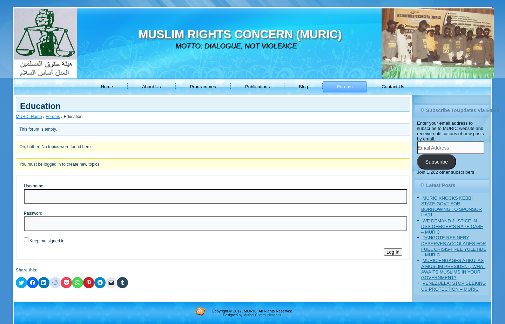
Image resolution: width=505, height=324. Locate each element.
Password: (33, 213)
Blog (303, 86)
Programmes (203, 86)
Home (107, 86)
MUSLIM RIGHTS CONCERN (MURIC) (240, 34)
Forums (344, 86)
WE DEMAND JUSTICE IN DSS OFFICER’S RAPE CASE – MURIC (452, 226)
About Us (151, 86)
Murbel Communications (262, 315)
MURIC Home (29, 116)
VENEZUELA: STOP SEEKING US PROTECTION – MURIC (453, 286)
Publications (257, 86)
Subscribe (436, 162)
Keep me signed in (46, 241)
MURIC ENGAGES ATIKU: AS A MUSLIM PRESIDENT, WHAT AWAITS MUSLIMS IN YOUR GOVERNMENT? (453, 269)
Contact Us (393, 86)
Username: (34, 186)
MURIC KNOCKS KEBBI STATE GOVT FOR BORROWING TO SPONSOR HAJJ (451, 206)
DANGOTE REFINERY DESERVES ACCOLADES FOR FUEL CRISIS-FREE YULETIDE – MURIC (453, 246)
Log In (392, 252)
